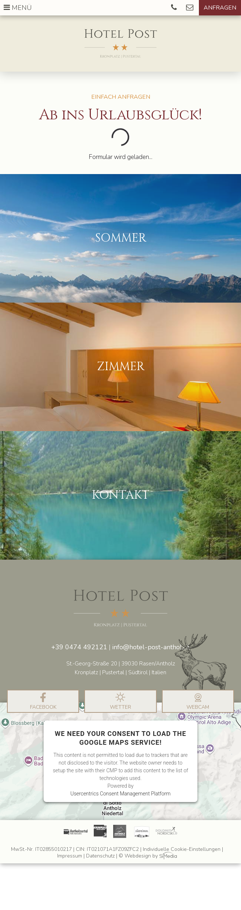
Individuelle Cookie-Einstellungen (181, 849)
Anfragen (220, 8)
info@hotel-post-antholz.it (151, 647)
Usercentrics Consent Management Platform (120, 794)
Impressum (69, 856)
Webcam (197, 701)
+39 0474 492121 (79, 647)
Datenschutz (100, 856)
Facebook (43, 701)
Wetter (120, 701)
